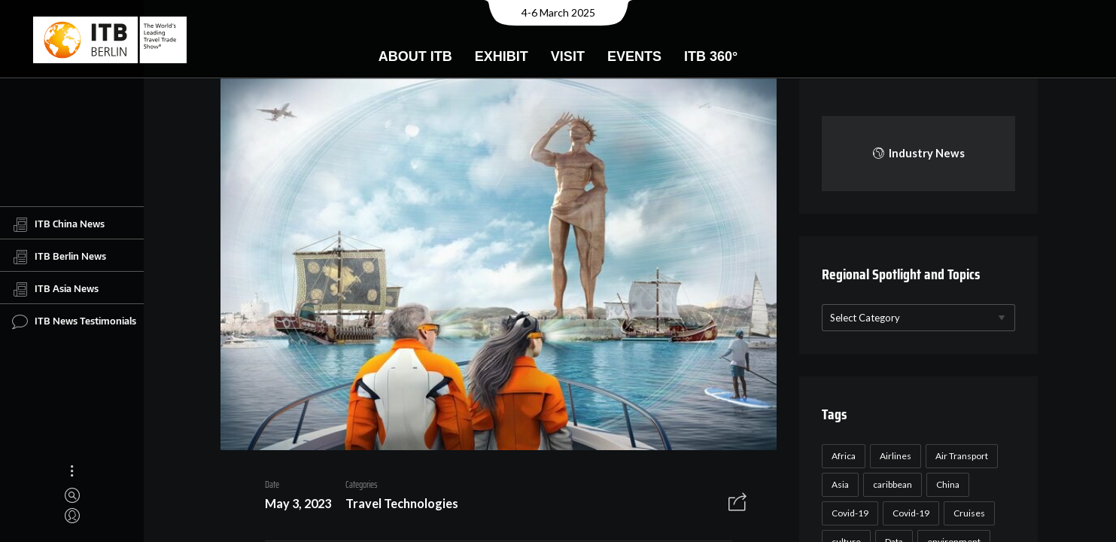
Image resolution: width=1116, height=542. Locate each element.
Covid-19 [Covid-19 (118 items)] (850, 513)
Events (634, 56)
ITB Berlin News (59, 256)
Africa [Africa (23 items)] (844, 455)
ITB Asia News (55, 289)
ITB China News (58, 224)
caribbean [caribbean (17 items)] (892, 484)
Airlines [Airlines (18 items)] (895, 455)
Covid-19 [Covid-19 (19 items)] (910, 513)
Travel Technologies (401, 503)
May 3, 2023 (298, 503)
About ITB (415, 56)
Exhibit (501, 56)
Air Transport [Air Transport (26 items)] (961, 455)
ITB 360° (710, 56)
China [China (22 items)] (947, 484)
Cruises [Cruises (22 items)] (969, 513)
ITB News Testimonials (74, 321)
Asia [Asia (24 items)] (840, 484)
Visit (568, 56)
